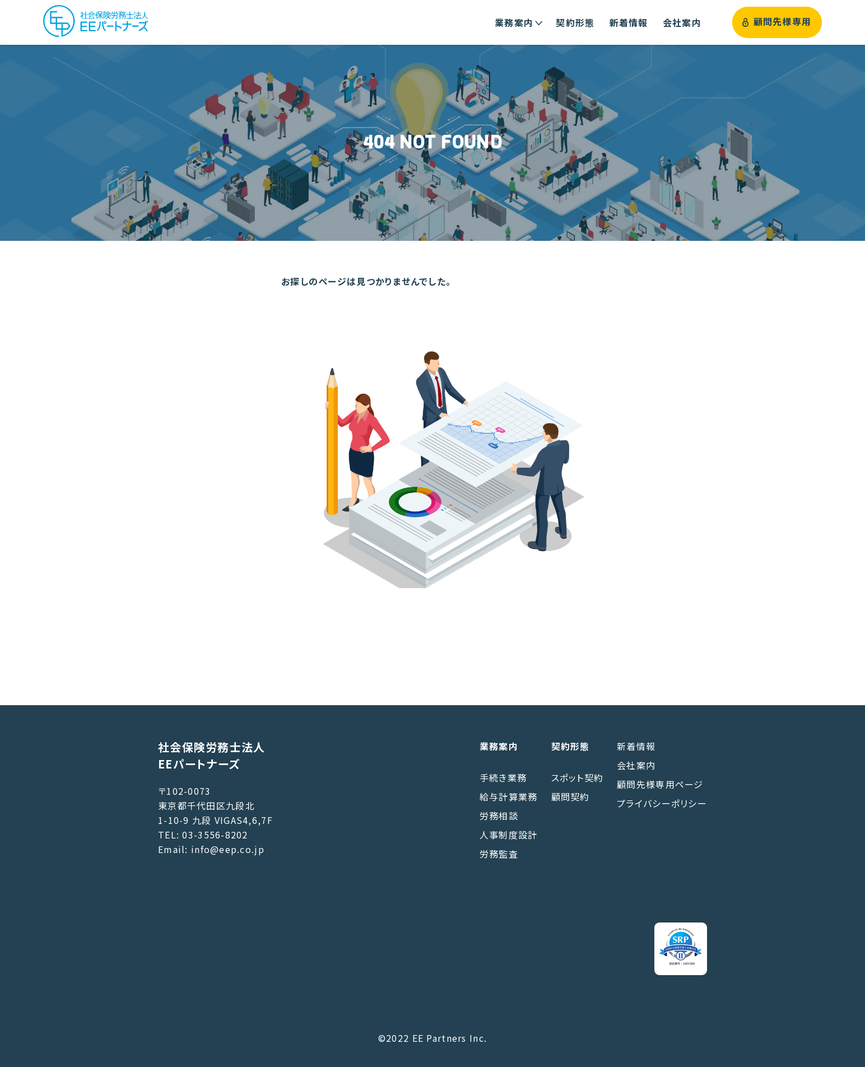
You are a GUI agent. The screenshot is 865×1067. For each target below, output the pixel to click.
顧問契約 (570, 796)
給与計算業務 (509, 796)
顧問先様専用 (776, 22)
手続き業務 (503, 777)
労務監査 (499, 853)
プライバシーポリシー (662, 803)
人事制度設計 (509, 834)
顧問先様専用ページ (660, 784)
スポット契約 (577, 777)
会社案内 (636, 765)
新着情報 (636, 746)
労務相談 (499, 815)
